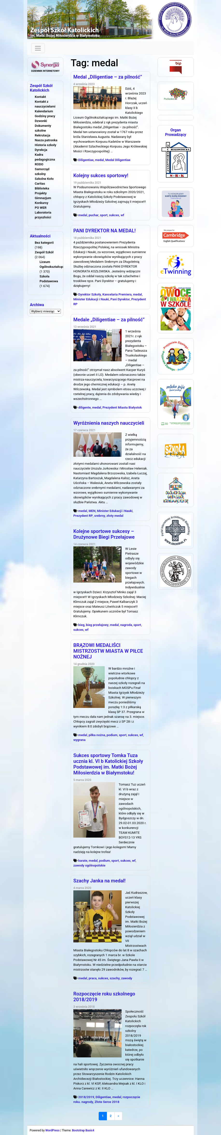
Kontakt (40, 97)
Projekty (41, 193)
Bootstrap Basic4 (83, 1130)
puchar (93, 215)
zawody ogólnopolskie (89, 865)
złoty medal (115, 515)
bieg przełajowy (97, 625)
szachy (115, 978)
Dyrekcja (41, 150)
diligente (84, 407)
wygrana (79, 740)
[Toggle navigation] (38, 48)
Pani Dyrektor (120, 299)
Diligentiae (86, 160)
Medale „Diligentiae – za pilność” (109, 319)
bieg (81, 625)
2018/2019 (86, 1097)
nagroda (126, 625)
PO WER (41, 207)
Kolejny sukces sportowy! (100, 175)
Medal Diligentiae (118, 160)
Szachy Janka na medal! (99, 881)
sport (104, 215)
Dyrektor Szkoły (89, 294)
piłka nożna (97, 735)
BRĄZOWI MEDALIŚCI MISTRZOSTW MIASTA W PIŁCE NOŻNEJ (108, 651)
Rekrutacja (42, 135)
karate (82, 860)
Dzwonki (41, 121)
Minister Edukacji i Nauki (91, 299)
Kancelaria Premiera (116, 294)
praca (93, 978)
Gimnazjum (43, 198)
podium (112, 735)
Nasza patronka (46, 140)
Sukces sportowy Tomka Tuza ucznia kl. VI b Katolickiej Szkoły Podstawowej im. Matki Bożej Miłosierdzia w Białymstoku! (108, 764)
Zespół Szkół (44, 252)
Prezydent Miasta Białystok (122, 407)
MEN (92, 511)
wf (122, 215)
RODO (39, 164)
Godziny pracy (45, 116)
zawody (126, 978)
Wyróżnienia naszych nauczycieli (108, 423)
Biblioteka (42, 188)
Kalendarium (44, 111)
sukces (114, 215)
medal (99, 160)
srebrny (99, 515)
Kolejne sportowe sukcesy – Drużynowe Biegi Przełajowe (104, 534)
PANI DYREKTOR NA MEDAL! (104, 231)
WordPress (52, 1130)
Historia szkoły (45, 145)
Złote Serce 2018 (107, 1102)
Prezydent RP (83, 515)
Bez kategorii (44, 242)
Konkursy (41, 203)
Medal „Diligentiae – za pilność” (107, 77)
